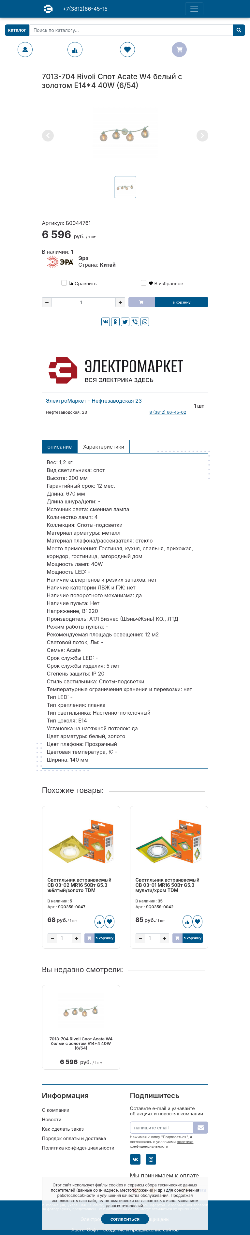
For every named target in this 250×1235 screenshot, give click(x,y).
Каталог (17, 30)
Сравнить (83, 283)
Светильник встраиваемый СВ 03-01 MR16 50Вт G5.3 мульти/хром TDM (167, 885)
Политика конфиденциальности (78, 1148)
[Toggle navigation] (194, 8)
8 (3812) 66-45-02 (167, 412)
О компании (55, 1110)
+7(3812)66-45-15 (85, 9)
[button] (48, 135)
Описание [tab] (60, 446)
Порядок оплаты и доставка (74, 1138)
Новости (52, 1119)
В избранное (166, 283)
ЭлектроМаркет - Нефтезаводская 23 (94, 400)
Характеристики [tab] (103, 446)
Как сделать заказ (63, 1129)
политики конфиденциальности (162, 1144)
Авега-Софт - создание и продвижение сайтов (125, 1229)
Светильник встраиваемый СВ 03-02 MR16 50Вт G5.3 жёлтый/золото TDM (79, 885)
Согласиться (125, 1219)
